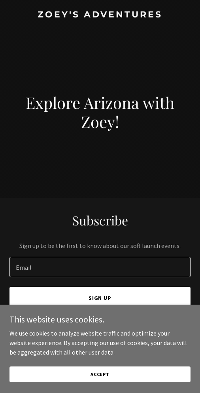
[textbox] (100, 267)
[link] (100, 15)
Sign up (100, 297)
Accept (100, 374)
